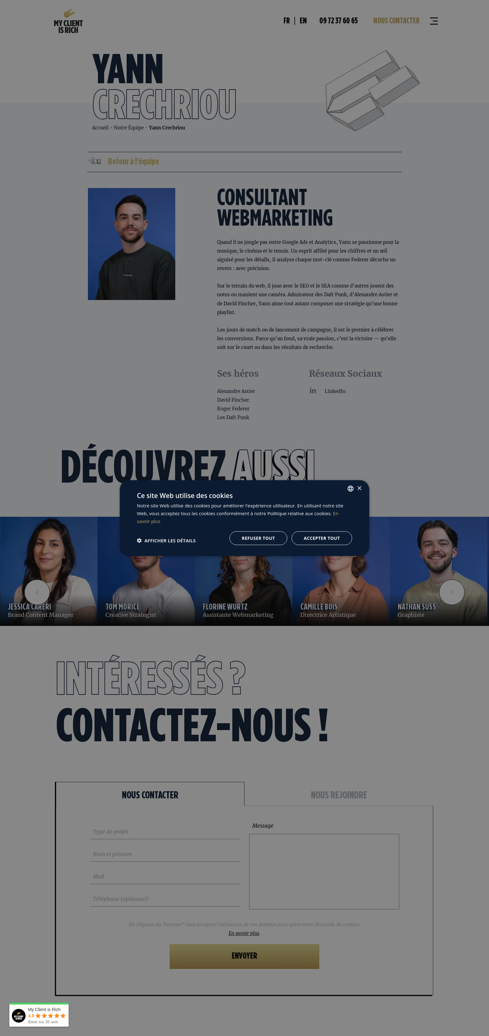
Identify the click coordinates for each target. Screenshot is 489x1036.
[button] (166, 540)
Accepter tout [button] (322, 538)
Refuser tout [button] (258, 538)
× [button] (359, 488)
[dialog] (244, 518)
